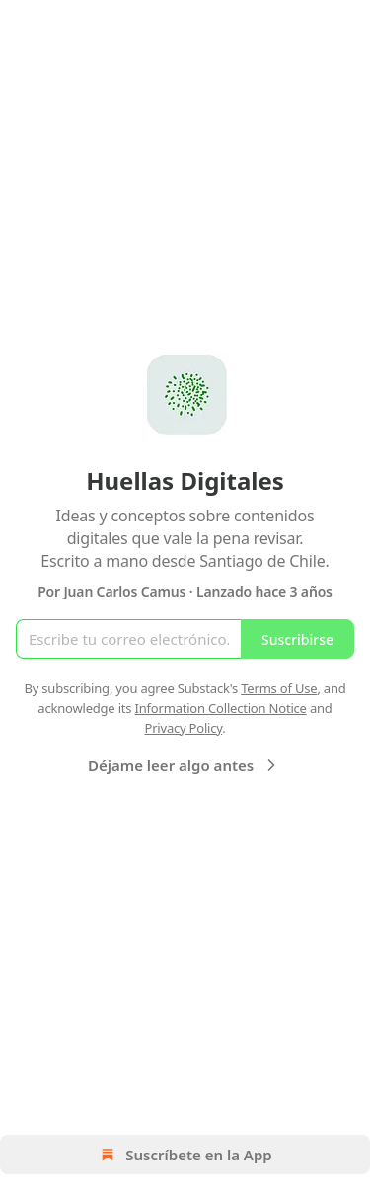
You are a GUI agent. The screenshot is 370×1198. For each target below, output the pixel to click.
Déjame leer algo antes (184, 765)
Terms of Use (279, 688)
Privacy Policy (183, 728)
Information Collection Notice (221, 708)
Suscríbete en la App (184, 1154)
